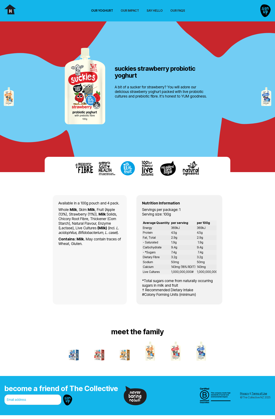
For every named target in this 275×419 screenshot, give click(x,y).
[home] (10, 9)
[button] (102, 10)
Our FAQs (177, 10)
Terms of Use (259, 393)
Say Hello (155, 10)
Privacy (244, 393)
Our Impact (130, 10)
